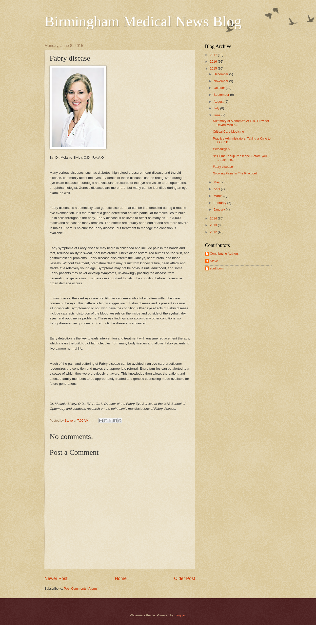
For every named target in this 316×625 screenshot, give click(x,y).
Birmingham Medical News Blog (142, 21)
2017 (214, 55)
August (219, 101)
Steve (214, 261)
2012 (214, 232)
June (217, 115)
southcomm (218, 268)
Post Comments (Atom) (80, 588)
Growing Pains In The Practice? (235, 173)
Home (121, 578)
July (217, 108)
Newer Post (55, 578)
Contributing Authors (224, 253)
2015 (214, 68)
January (220, 209)
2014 (214, 218)
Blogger (180, 615)
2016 (214, 61)
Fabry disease (223, 166)
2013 (214, 225)
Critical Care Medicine (228, 131)
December (221, 74)
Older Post (184, 578)
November (221, 81)
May (217, 182)
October (220, 88)
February (220, 203)
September (222, 94)
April (217, 189)
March (218, 196)
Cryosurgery (221, 149)
